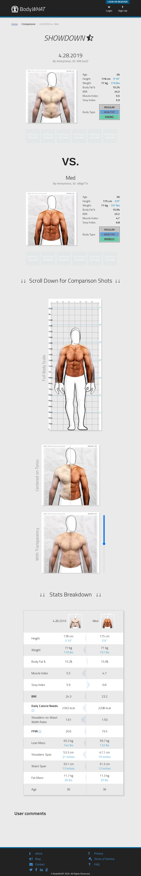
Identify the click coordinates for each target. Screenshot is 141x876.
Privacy (98, 853)
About (38, 853)
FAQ (97, 864)
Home (14, 24)
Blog (38, 859)
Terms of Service (104, 859)
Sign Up (122, 9)
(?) (32, 710)
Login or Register (118, 2)
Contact (39, 864)
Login (109, 9)
